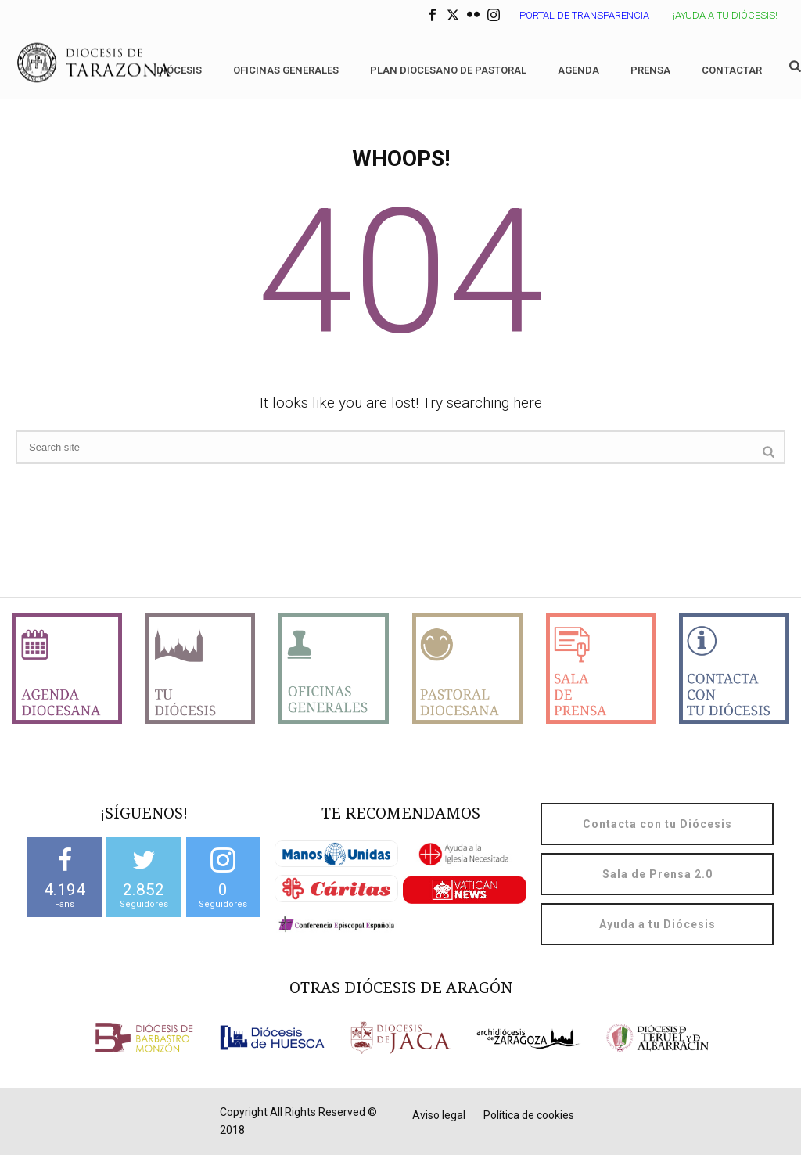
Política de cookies (528, 1115)
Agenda (578, 70)
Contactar (732, 70)
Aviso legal (438, 1115)
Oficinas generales (286, 70)
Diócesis (179, 70)
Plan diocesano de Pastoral (448, 70)
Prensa (650, 70)
